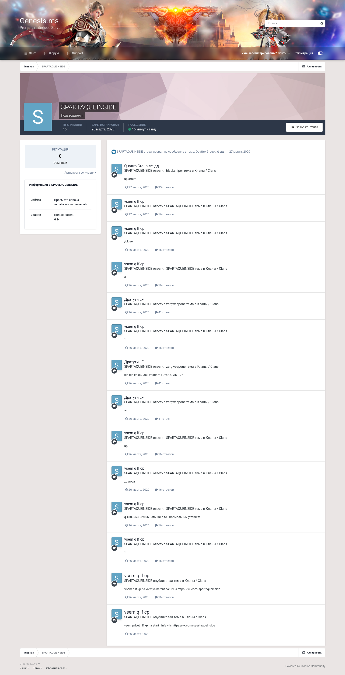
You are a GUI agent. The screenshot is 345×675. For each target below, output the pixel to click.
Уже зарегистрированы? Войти (266, 53)
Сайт (32, 53)
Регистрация (304, 53)
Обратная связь (56, 668)
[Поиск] (291, 23)
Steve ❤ (35, 663)
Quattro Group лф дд (210, 151)
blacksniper (174, 170)
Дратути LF (134, 299)
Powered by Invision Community (305, 666)
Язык (24, 668)
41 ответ (163, 312)
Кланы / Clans (205, 170)
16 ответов (164, 214)
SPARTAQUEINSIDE (130, 151)
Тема (37, 668)
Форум (53, 53)
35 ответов (164, 187)
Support (77, 53)
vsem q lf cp (134, 201)
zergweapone (175, 304)
